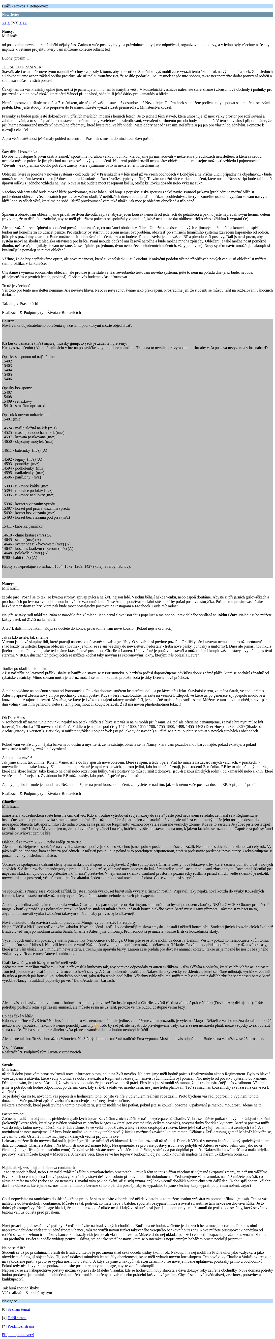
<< (4, 23)
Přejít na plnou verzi (18, 1335)
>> (25, 23)
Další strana (17, 1318)
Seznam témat (19, 1309)
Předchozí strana (21, 1326)
